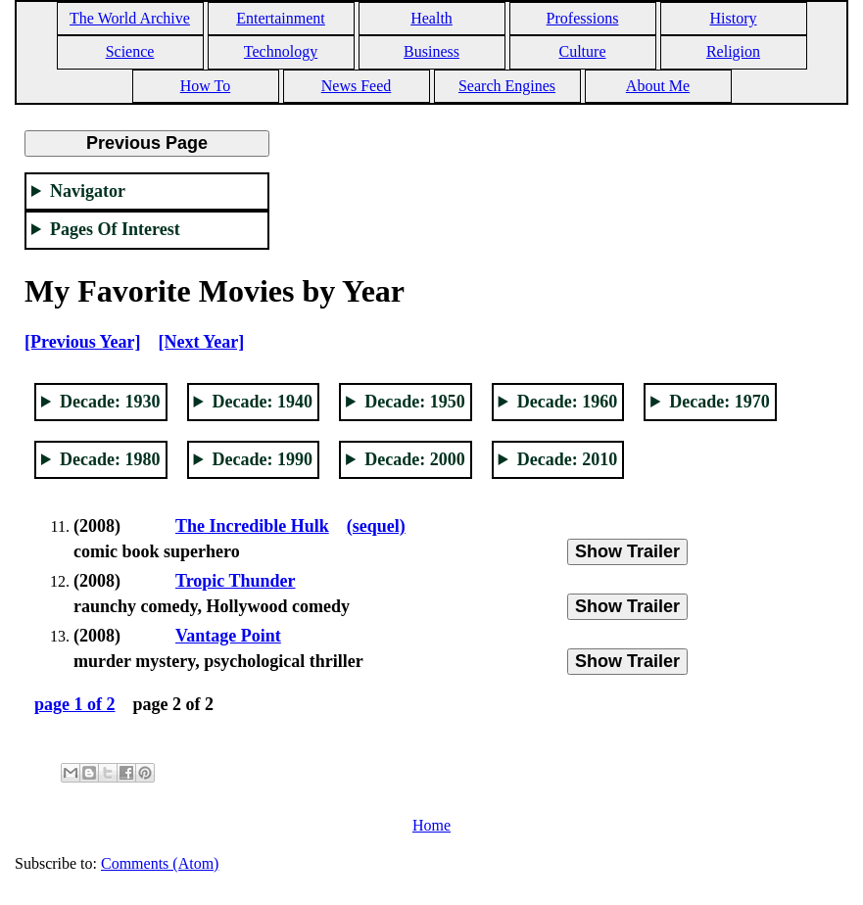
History (733, 18)
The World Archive (130, 18)
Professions (583, 18)
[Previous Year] (82, 342)
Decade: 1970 (719, 401)
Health (431, 18)
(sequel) (376, 526)
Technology (280, 51)
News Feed (356, 85)
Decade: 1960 (567, 401)
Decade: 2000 (414, 459)
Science (130, 51)
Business (431, 51)
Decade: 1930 (110, 401)
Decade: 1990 (262, 459)
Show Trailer (627, 551)
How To (205, 85)
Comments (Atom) (159, 863)
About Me (658, 85)
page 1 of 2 (75, 704)
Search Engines (506, 85)
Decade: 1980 (110, 459)
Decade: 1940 (262, 401)
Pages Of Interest (115, 229)
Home (431, 825)
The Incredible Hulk (252, 526)
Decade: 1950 (414, 401)
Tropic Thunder (235, 581)
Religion (733, 51)
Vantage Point (228, 635)
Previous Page (147, 143)
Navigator (87, 191)
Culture (582, 51)
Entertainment (280, 18)
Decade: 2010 (567, 459)
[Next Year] (201, 342)
